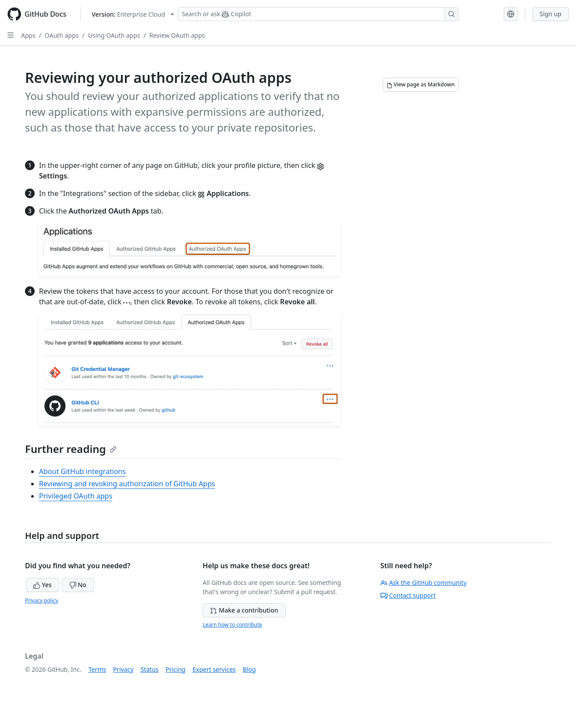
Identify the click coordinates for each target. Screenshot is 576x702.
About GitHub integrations (82, 471)
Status (150, 669)
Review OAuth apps (177, 35)
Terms (97, 669)
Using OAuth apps (114, 35)
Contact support (408, 595)
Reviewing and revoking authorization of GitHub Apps (127, 483)
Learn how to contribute (232, 624)
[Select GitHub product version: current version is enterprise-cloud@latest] (133, 14)
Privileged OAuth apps (75, 496)
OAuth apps (61, 35)
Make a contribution (244, 610)
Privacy (123, 669)
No (77, 585)
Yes (42, 585)
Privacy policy (41, 600)
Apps (28, 35)
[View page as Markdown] (421, 85)
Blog (249, 669)
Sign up (551, 14)
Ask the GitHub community (423, 582)
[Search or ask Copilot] (318, 14)
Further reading (71, 449)
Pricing (175, 669)
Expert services (214, 669)
